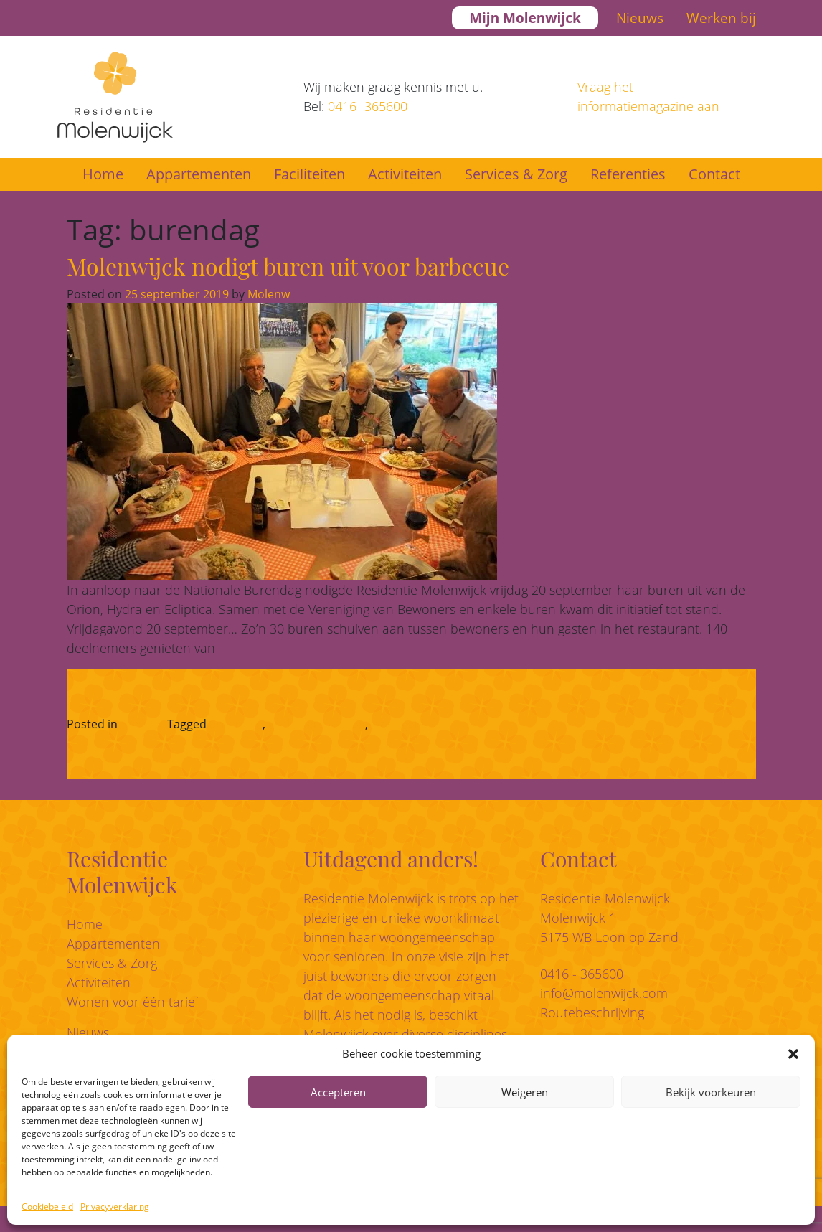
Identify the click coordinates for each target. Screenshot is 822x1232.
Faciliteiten (309, 174)
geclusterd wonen (316, 724)
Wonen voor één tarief (133, 1001)
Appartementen (198, 174)
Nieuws (639, 18)
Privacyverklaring (114, 1206)
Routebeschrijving (592, 1012)
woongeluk (400, 724)
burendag (236, 724)
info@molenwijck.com (604, 993)
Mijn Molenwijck (525, 18)
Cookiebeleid (47, 1206)
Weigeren (524, 1092)
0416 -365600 (367, 106)
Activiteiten (405, 174)
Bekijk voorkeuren (711, 1092)
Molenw (267, 294)
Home (102, 174)
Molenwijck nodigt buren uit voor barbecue (288, 265)
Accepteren (338, 1092)
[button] (793, 1053)
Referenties (628, 174)
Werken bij (721, 18)
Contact (714, 174)
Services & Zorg (516, 174)
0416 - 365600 (581, 973)
